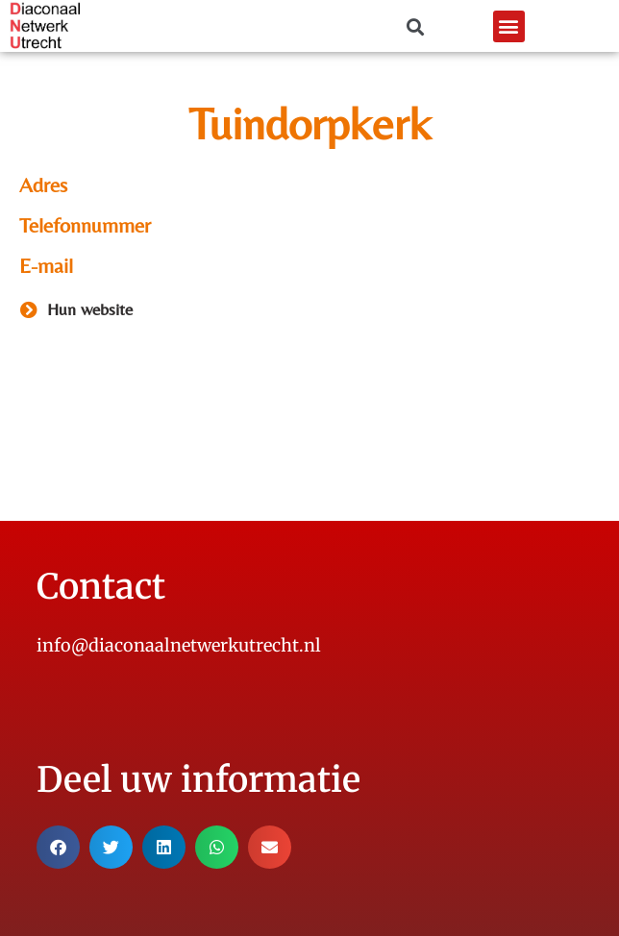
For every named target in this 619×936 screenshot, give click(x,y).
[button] (509, 26)
